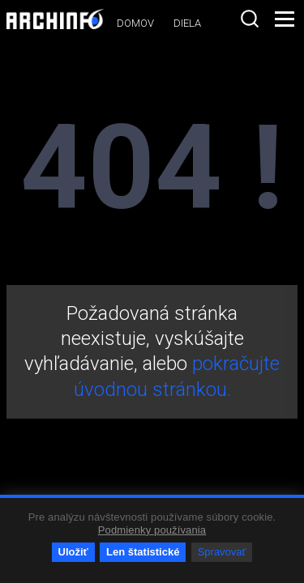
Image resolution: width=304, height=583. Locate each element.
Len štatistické (142, 552)
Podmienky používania (152, 530)
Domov (135, 23)
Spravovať (222, 552)
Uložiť (73, 552)
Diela (187, 23)
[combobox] (249, 19)
